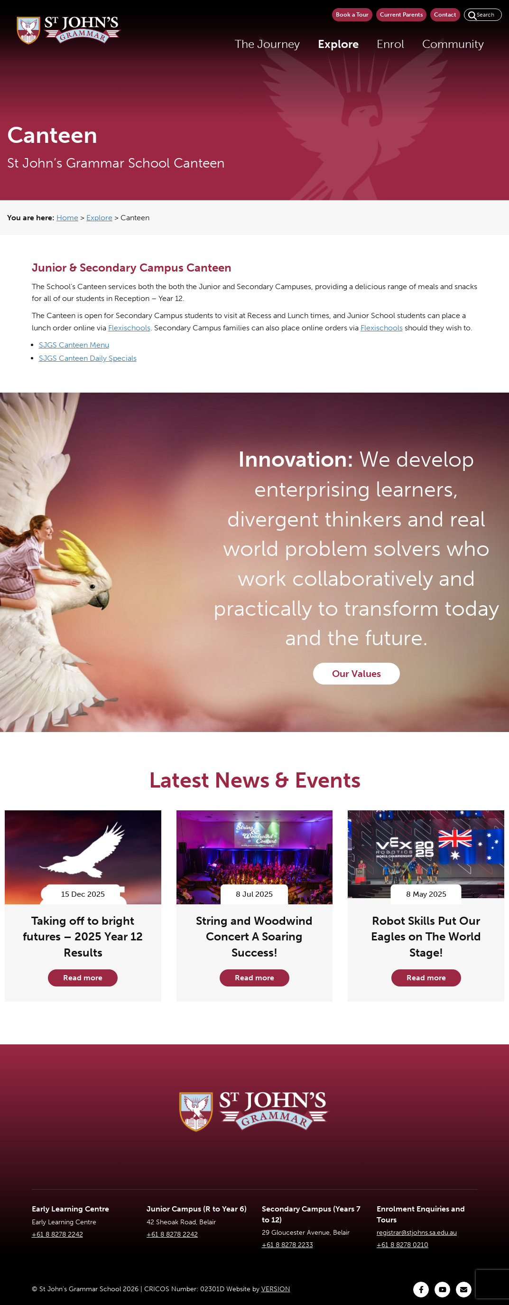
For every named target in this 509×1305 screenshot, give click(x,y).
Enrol (390, 44)
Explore (338, 44)
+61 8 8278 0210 (402, 1245)
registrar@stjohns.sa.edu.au (417, 1233)
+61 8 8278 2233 (287, 1245)
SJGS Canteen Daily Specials (88, 358)
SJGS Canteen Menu (74, 344)
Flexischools (129, 327)
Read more (82, 977)
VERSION (275, 1289)
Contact (445, 14)
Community (453, 44)
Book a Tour (352, 14)
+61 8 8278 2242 (57, 1234)
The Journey (267, 44)
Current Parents (401, 14)
